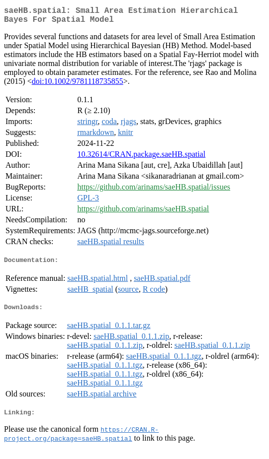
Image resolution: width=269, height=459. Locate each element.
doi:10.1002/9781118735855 (77, 85)
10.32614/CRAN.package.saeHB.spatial (141, 158)
